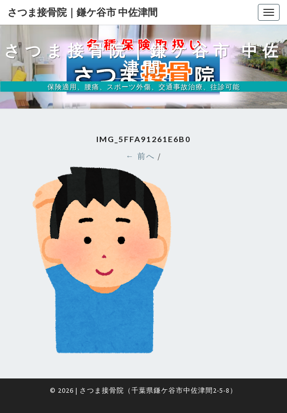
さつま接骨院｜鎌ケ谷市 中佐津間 (82, 12)
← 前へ (140, 156)
